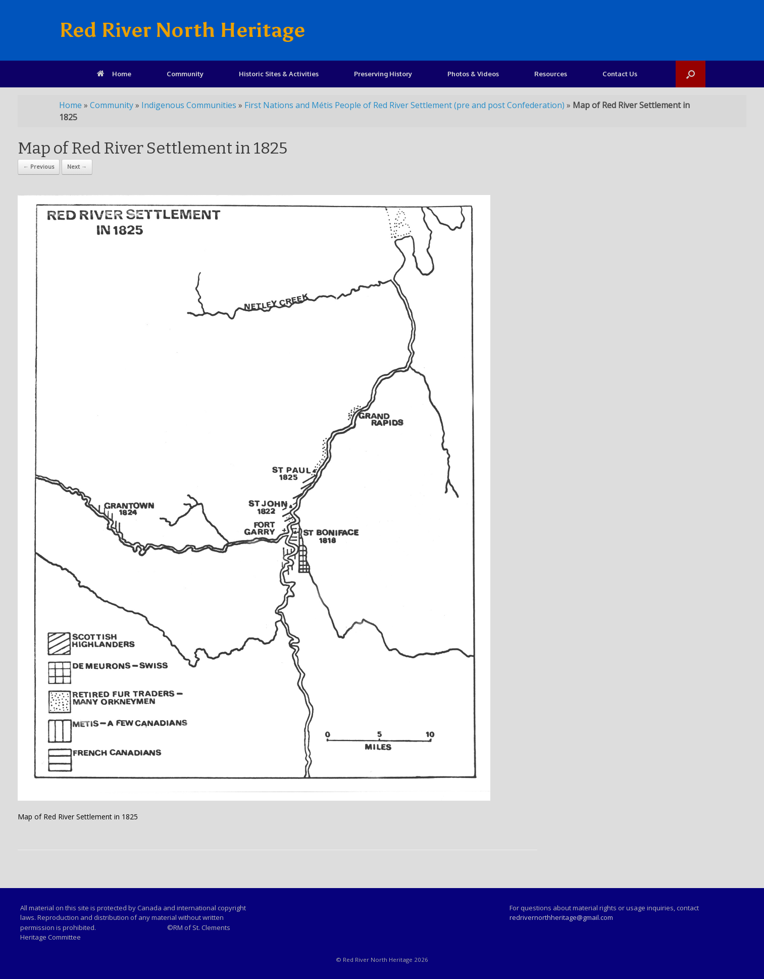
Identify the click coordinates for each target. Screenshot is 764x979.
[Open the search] (690, 74)
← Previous (38, 166)
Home (114, 74)
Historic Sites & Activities (279, 74)
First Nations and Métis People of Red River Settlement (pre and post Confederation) (404, 105)
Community (185, 74)
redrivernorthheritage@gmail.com (561, 917)
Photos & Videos (473, 74)
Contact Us (619, 74)
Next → (77, 166)
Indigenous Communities (188, 105)
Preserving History (383, 74)
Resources (550, 74)
